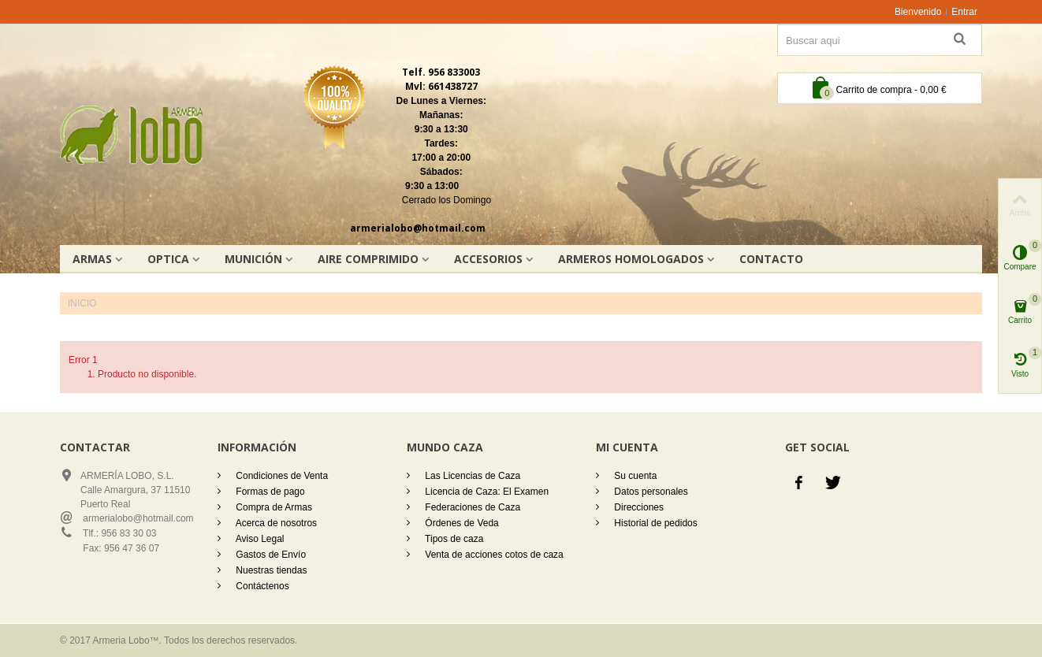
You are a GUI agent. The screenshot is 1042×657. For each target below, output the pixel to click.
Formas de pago (269, 491)
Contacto (771, 258)
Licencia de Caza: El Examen (485, 491)
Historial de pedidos (655, 523)
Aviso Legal (259, 538)
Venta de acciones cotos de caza (493, 554)
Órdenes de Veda (460, 523)
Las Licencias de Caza (471, 475)
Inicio (82, 303)
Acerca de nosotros (275, 523)
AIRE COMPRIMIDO (368, 258)
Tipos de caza (452, 538)
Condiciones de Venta (280, 475)
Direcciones (638, 507)
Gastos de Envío (269, 554)
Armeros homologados (631, 258)
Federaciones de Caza (471, 507)
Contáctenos (261, 586)
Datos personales (650, 491)
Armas (92, 258)
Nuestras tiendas (270, 570)
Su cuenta (634, 475)
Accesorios (488, 258)
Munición (253, 258)
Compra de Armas (272, 507)
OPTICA (168, 258)
